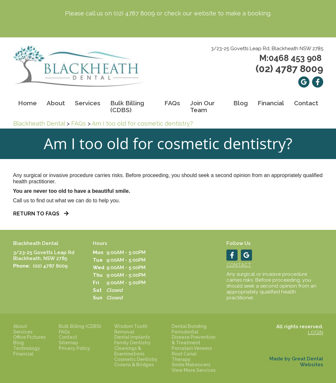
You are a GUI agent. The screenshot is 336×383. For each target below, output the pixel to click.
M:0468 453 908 (290, 58)
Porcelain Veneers (192, 348)
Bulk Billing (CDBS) (127, 106)
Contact (306, 103)
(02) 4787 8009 (134, 13)
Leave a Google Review (303, 82)
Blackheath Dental (39, 123)
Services (87, 103)
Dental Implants (132, 337)
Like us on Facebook (317, 82)
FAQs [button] (172, 103)
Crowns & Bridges (134, 364)
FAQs (78, 123)
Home (27, 103)
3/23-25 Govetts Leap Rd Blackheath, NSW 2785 (43, 255)
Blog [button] (240, 103)
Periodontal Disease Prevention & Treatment (193, 337)
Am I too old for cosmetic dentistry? (142, 123)
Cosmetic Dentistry (136, 359)
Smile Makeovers (191, 364)
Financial (271, 103)
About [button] (56, 103)
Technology (26, 348)
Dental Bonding (189, 326)
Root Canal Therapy (184, 356)
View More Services (194, 370)
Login (315, 332)
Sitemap (68, 342)
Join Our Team (202, 106)
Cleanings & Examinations (129, 351)
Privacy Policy (74, 348)
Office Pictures (29, 337)
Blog (18, 342)
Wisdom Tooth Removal (130, 329)
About (20, 326)
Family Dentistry (132, 342)
